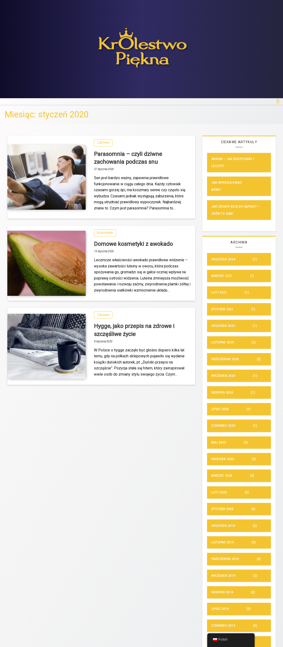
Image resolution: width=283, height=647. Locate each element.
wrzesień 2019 (223, 575)
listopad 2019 (222, 542)
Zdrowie (103, 143)
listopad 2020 (222, 342)
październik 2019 (225, 559)
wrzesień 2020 (223, 375)
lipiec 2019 (220, 609)
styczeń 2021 (222, 309)
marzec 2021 (221, 276)
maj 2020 (218, 442)
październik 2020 (225, 359)
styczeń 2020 (222, 509)
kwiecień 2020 (222, 459)
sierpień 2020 (222, 392)
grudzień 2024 (223, 259)
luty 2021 (219, 292)
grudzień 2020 (223, 326)
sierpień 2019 (222, 592)
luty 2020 (219, 492)
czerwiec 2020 (223, 425)
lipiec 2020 (220, 409)
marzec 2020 (221, 475)
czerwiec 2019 (223, 625)
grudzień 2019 (223, 525)
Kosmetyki (105, 233)
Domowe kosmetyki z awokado (133, 244)
